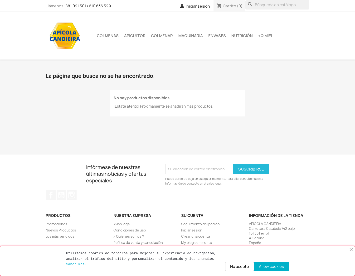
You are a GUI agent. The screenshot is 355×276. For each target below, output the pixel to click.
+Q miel (265, 35)
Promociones (56, 224)
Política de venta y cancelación (138, 242)
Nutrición (242, 35)
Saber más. (76, 264)
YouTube (61, 195)
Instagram (72, 195)
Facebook (51, 195)
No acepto (239, 266)
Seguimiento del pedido (200, 224)
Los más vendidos (60, 236)
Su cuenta (192, 215)
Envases (217, 35)
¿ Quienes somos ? (128, 236)
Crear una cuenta (195, 236)
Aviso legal (121, 224)
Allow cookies (271, 266)
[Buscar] (277, 5)
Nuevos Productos (61, 230)
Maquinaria (190, 35)
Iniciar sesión (191, 230)
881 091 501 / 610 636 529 (88, 6)
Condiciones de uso (129, 230)
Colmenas (108, 35)
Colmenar (162, 35)
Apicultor (135, 35)
